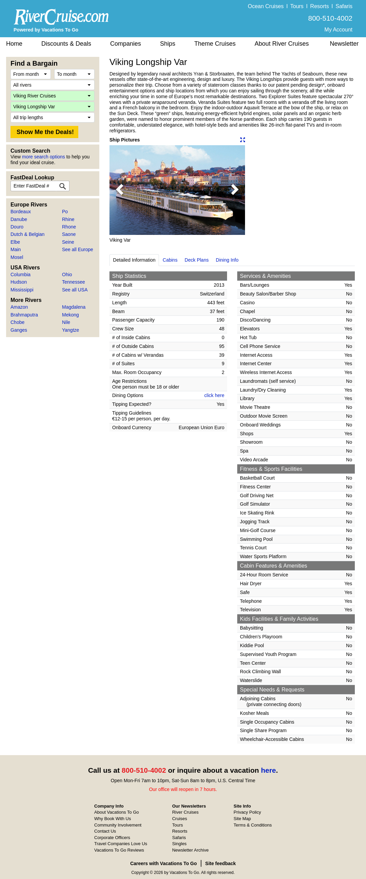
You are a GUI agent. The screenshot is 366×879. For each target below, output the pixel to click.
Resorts (319, 6)
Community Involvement (117, 825)
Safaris (344, 6)
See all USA (74, 289)
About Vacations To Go (116, 812)
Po (65, 211)
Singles (179, 843)
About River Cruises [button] (282, 43)
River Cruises (185, 812)
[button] (119, 190)
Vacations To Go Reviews (119, 850)
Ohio (67, 274)
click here (214, 395)
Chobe (17, 322)
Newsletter (344, 43)
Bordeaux (21, 211)
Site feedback (220, 863)
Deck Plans (197, 260)
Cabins (170, 260)
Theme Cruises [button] (215, 43)
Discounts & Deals (66, 43)
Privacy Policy (247, 812)
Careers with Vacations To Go (163, 863)
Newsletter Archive (190, 850)
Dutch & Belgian (27, 234)
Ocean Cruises (266, 6)
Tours (296, 6)
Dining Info (227, 260)
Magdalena (73, 307)
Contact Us (105, 831)
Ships (167, 43)
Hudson (19, 282)
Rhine (68, 219)
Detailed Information (134, 260)
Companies (125, 43)
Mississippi (22, 289)
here (268, 770)
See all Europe (77, 249)
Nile (66, 322)
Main (16, 249)
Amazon (19, 307)
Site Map (242, 818)
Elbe (15, 242)
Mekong (70, 314)
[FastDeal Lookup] (62, 186)
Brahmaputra (24, 314)
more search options (43, 156)
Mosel (17, 257)
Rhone (69, 226)
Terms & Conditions (252, 825)
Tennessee (73, 282)
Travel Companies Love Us (120, 843)
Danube (19, 219)
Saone (69, 234)
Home (14, 43)
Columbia (20, 274)
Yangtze (70, 330)
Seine (68, 242)
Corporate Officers (112, 837)
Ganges (19, 330)
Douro (17, 226)
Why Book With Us (112, 818)
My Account (338, 29)
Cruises (179, 818)
